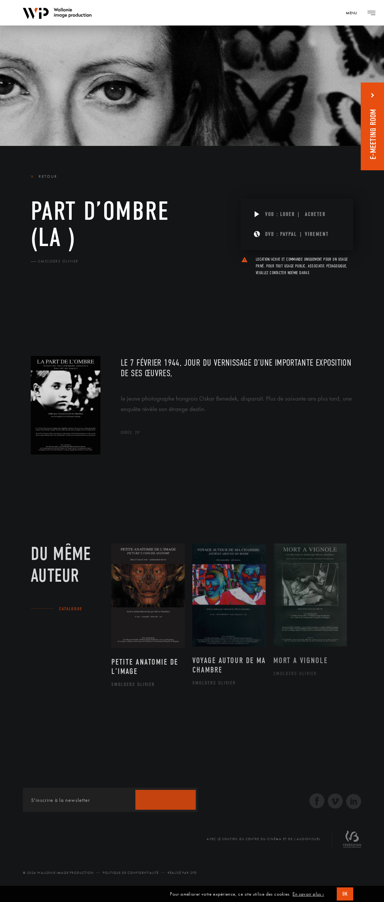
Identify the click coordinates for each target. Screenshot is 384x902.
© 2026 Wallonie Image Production (58, 872)
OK (345, 894)
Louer (287, 214)
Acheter (315, 214)
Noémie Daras (298, 272)
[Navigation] (354, 13)
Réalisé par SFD (182, 872)
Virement (316, 234)
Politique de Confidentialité (131, 872)
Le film (42, 311)
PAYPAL (288, 234)
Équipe (78, 311)
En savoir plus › (308, 894)
